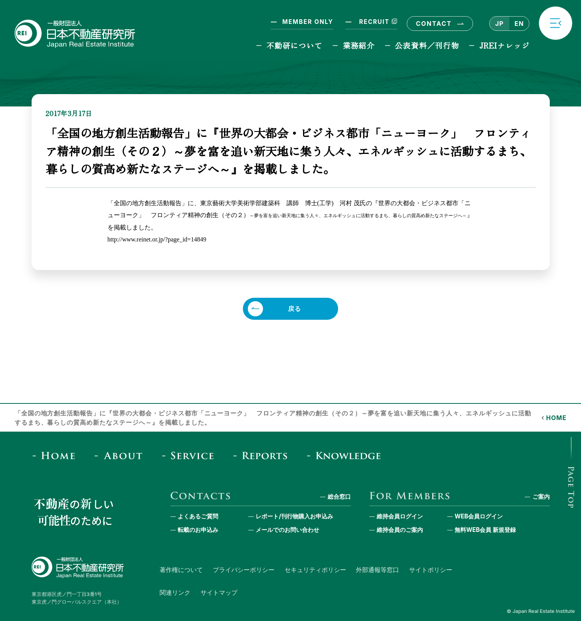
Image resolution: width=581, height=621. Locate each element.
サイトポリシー (430, 570)
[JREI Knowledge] (346, 455)
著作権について (181, 570)
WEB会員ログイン (479, 516)
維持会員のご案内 (400, 529)
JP (499, 23)
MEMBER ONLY (307, 21)
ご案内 (541, 496)
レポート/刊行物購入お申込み (294, 516)
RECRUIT (377, 21)
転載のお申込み (198, 529)
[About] (120, 455)
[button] (556, 23)
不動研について (294, 45)
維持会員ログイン (400, 516)
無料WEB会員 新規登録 (485, 529)
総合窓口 (339, 496)
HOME (556, 418)
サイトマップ (218, 592)
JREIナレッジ (504, 45)
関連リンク (175, 592)
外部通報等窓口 (377, 570)
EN (519, 23)
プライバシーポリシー (244, 570)
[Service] (190, 455)
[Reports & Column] (262, 455)
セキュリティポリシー (315, 570)
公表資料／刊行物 (427, 45)
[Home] (56, 455)
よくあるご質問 (198, 516)
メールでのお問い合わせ (287, 529)
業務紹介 (359, 45)
